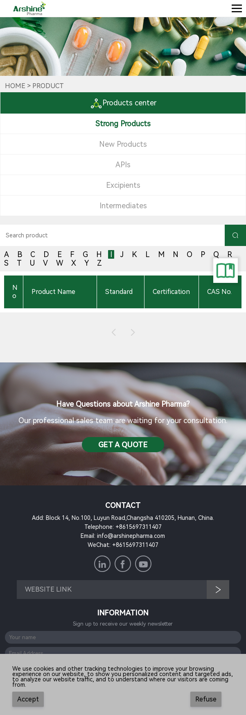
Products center (123, 102)
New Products (123, 144)
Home (15, 86)
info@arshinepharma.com (131, 536)
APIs (123, 164)
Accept (28, 699)
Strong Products (123, 123)
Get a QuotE (123, 444)
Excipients (123, 185)
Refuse (206, 699)
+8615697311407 (138, 527)
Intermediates (123, 205)
